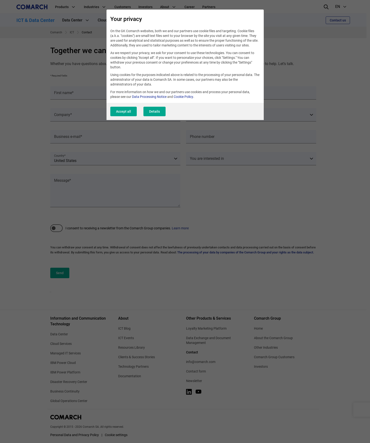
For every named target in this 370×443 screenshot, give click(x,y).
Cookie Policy (183, 97)
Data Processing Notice (149, 97)
